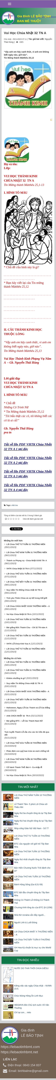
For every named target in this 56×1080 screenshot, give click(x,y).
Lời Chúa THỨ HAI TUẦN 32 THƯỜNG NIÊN (26, 619)
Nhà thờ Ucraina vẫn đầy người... (29, 915)
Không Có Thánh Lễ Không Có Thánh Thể (31, 901)
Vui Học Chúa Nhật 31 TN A (19, 775)
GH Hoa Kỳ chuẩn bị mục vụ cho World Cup (32, 949)
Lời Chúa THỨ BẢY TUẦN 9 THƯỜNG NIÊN (32, 941)
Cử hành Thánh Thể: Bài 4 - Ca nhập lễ (24, 767)
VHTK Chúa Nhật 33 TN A (18, 568)
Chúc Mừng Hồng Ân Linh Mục (28, 996)
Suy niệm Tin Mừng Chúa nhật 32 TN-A (24, 590)
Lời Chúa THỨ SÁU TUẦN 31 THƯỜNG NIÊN (26, 574)
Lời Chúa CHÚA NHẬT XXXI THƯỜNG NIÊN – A (27, 691)
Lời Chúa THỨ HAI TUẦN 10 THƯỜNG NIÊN (32, 878)
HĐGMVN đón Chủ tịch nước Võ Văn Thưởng (31, 1006)
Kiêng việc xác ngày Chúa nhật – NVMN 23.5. (33, 987)
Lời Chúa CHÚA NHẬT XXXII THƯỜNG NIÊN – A (28, 606)
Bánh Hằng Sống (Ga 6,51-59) (28, 884)
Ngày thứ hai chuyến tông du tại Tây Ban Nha (33, 822)
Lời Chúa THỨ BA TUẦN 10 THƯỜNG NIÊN (32, 853)
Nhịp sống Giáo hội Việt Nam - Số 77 (31, 828)
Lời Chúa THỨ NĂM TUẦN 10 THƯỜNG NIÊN (33, 796)
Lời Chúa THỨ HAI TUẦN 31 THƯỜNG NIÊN (26, 670)
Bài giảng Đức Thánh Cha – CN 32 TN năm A (26, 627)
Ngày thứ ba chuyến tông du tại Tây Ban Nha (33, 814)
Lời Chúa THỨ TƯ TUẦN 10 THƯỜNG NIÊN (32, 837)
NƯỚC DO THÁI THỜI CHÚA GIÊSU (31, 968)
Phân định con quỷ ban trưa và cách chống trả (27, 751)
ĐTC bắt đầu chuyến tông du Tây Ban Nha (31, 894)
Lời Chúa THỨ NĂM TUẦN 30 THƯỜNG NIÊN (26, 759)
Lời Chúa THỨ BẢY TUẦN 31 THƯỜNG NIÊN (26, 582)
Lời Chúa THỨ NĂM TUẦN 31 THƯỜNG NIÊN (26, 552)
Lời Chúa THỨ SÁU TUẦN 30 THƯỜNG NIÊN (26, 743)
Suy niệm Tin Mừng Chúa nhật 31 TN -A (24, 683)
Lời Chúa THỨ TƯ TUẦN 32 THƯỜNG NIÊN (25, 649)
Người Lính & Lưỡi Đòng (25, 922)
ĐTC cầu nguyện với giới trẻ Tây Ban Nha (31, 845)
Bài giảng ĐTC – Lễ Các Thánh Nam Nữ (24, 721)
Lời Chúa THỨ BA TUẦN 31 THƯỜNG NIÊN (25, 662)
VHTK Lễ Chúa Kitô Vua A (18, 644)
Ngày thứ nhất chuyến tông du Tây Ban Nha (32, 861)
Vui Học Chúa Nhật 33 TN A (19, 614)
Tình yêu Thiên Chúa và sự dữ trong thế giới (26, 598)
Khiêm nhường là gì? (16, 678)
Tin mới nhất (28, 787)
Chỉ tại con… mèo (22, 1012)
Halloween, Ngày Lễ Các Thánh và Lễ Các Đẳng (28, 708)
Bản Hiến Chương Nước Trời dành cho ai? (32, 869)
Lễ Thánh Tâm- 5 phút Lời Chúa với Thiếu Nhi (30, 805)
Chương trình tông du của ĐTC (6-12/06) (33, 907)
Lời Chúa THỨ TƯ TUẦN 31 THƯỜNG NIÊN (25, 544)
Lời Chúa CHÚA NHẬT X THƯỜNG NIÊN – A (33, 933)
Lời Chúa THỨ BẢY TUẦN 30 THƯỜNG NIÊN (26, 699)
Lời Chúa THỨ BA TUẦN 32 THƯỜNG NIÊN (25, 635)
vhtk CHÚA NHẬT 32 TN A (18, 716)
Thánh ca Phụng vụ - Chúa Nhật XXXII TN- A (26, 560)
